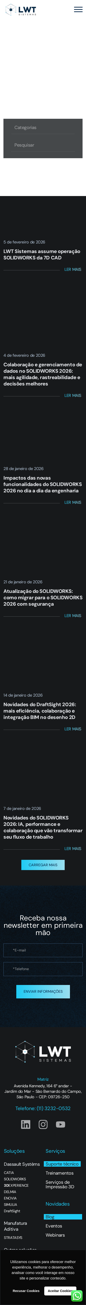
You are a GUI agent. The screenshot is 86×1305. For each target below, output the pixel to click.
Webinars (55, 1235)
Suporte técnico (62, 1164)
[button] (43, 865)
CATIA (9, 1173)
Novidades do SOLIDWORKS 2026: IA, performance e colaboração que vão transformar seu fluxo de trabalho (42, 827)
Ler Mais (72, 269)
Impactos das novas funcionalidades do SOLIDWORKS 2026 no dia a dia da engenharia (42, 484)
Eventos (54, 1226)
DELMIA (10, 1192)
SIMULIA (10, 1204)
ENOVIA (10, 1198)
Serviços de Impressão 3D (60, 1184)
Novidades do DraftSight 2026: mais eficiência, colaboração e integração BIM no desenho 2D (39, 711)
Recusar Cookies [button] (26, 1291)
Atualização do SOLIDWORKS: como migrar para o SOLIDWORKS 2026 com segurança (42, 597)
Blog (50, 1217)
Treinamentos (59, 1173)
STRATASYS (13, 1237)
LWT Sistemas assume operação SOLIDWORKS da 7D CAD (41, 254)
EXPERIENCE (16, 1185)
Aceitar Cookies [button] (60, 1291)
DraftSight (12, 1211)
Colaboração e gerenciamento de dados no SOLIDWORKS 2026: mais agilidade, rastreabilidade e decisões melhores (42, 374)
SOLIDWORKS (15, 1179)
